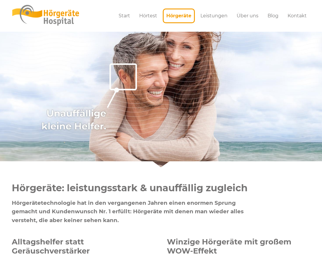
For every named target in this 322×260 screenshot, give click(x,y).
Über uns (247, 16)
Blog (273, 16)
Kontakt (297, 16)
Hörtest (148, 16)
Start (124, 16)
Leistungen (214, 16)
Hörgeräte (178, 16)
